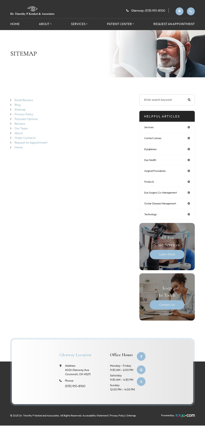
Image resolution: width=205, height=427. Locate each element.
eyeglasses (151, 149)
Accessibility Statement (95, 417)
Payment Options (26, 119)
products (149, 183)
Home (15, 24)
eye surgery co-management (163, 194)
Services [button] (79, 24)
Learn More (167, 256)
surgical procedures (156, 172)
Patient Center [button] (120, 24)
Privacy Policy (24, 114)
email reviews (24, 100)
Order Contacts (191, 11)
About (18, 133)
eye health (151, 160)
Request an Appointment (174, 24)
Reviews (20, 123)
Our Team (21, 128)
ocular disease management (162, 205)
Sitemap (20, 109)
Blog (17, 105)
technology (151, 216)
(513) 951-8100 (155, 10)
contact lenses (154, 138)
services (149, 127)
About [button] (45, 24)
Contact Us (167, 307)
